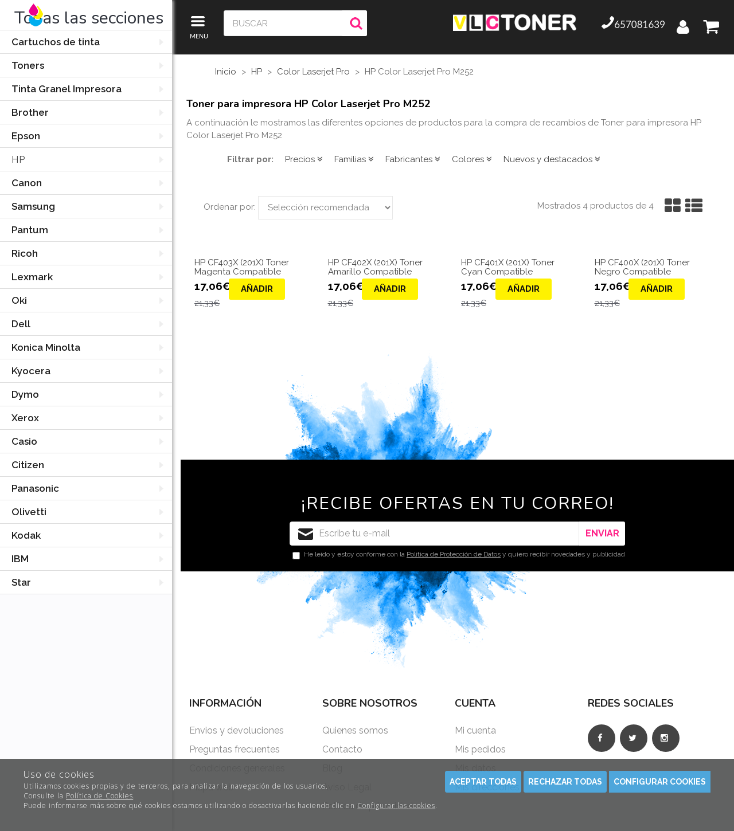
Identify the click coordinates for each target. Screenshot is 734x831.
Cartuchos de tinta (55, 42)
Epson (25, 136)
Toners (27, 65)
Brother (30, 112)
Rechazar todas (565, 781)
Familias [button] (354, 159)
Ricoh (24, 253)
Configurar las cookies (396, 805)
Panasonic (35, 488)
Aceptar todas (483, 781)
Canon (26, 183)
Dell (20, 324)
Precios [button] (304, 159)
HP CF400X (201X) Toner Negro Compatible (642, 267)
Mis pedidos (480, 749)
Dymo (25, 394)
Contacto (342, 749)
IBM (20, 559)
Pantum (29, 230)
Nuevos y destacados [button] (551, 159)
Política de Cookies (99, 796)
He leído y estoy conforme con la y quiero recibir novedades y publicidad (458, 554)
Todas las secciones (88, 18)
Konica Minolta (45, 347)
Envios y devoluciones (236, 730)
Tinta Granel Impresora (66, 89)
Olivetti (28, 512)
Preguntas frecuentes (234, 749)
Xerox (25, 418)
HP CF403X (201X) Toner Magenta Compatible (241, 267)
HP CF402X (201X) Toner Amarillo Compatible (375, 267)
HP (18, 159)
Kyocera (30, 371)
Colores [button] (472, 159)
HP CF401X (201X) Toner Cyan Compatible (508, 267)
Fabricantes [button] (412, 159)
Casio (24, 441)
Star (21, 582)
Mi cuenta (475, 730)
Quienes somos (355, 730)
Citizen (27, 465)
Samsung (33, 206)
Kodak (26, 535)
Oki (19, 300)
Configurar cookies (660, 781)
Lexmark (32, 277)
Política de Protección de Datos (454, 554)
